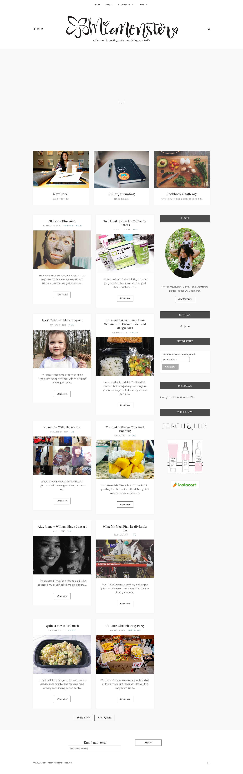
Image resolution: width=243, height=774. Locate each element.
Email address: (95, 742)
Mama (72, 325)
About (109, 4)
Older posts (83, 717)
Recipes (134, 332)
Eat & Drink (124, 4)
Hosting (132, 630)
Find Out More (185, 299)
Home (97, 4)
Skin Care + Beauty (73, 226)
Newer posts (104, 717)
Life (142, 4)
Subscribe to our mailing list (178, 354)
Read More (62, 294)
